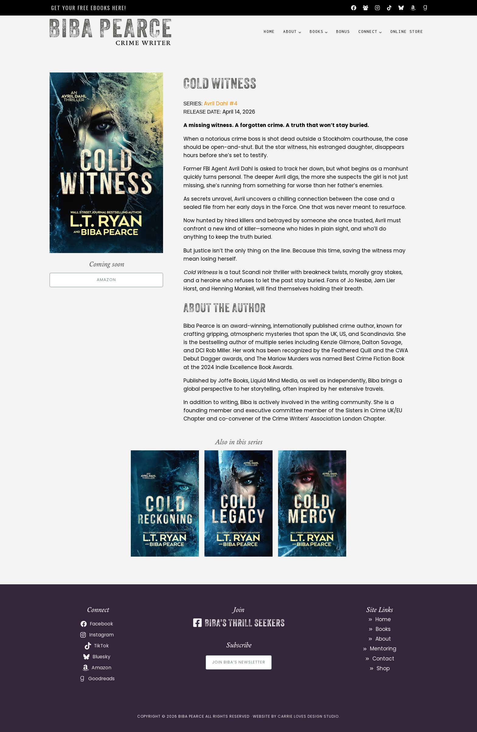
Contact (383, 658)
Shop (383, 668)
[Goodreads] (425, 8)
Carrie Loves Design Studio (308, 716)
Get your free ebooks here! (88, 8)
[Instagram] (377, 8)
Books (383, 629)
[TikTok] (389, 8)
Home (269, 31)
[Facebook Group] (365, 8)
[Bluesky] (401, 8)
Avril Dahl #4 (221, 103)
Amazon (106, 280)
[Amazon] (413, 8)
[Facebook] (353, 8)
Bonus (343, 31)
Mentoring (383, 648)
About (383, 638)
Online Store (406, 31)
